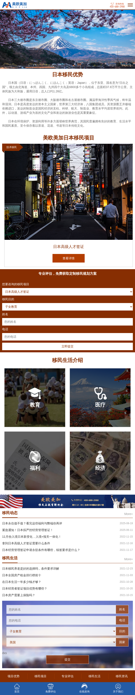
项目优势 (14, 676)
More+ (128, 514)
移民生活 (94, 676)
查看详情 (69, 258)
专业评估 (68, 676)
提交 (67, 659)
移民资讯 (122, 676)
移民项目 (40, 676)
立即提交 (68, 346)
